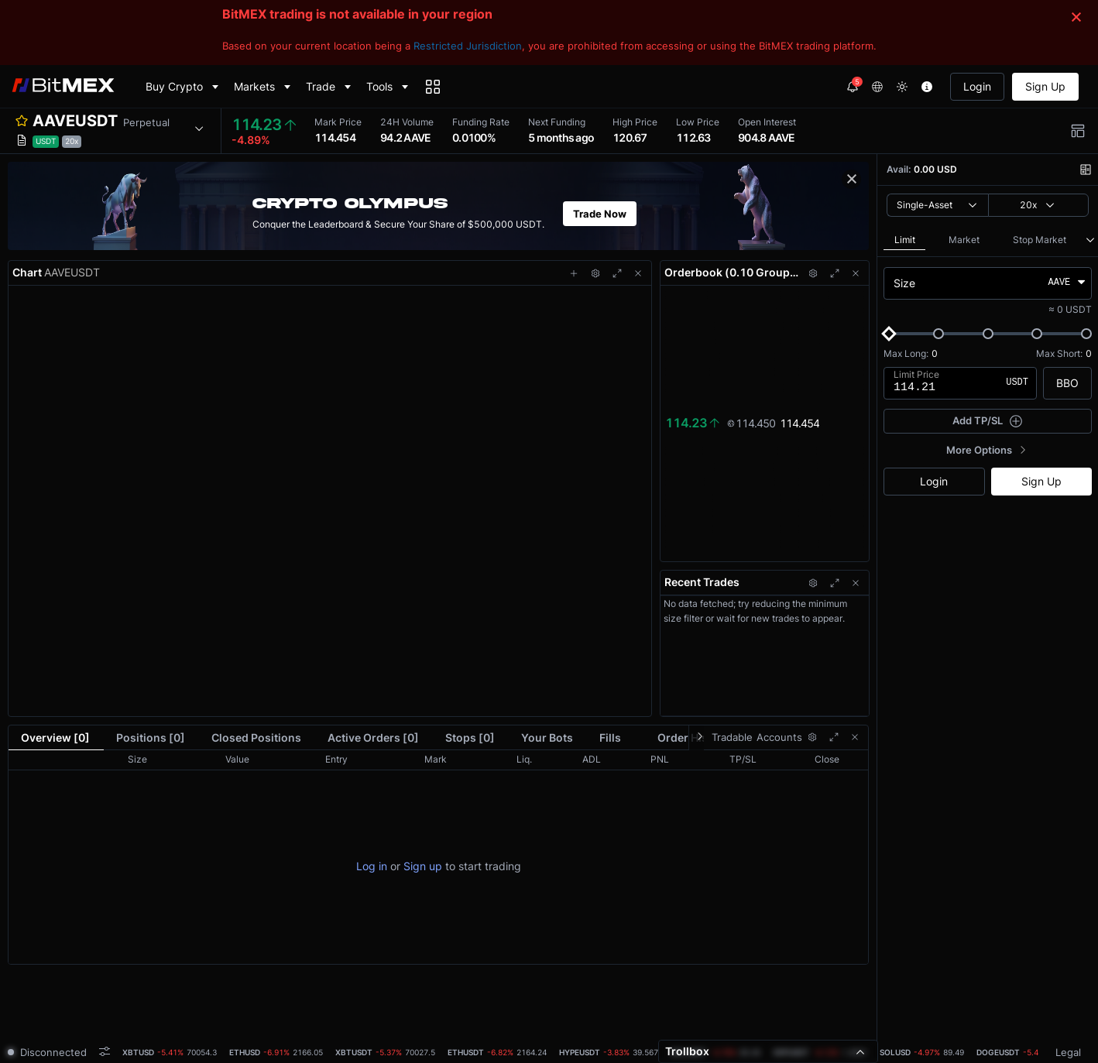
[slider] (889, 333)
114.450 (750, 422)
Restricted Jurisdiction (467, 45)
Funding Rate (481, 122)
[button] (105, 130)
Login (977, 87)
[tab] (169, 1052)
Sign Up (1045, 87)
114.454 (799, 422)
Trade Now (599, 213)
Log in (371, 866)
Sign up (422, 866)
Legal (1068, 1052)
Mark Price (338, 122)
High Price (634, 122)
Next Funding (556, 122)
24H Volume (407, 122)
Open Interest (767, 122)
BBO (1067, 383)
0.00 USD (935, 169)
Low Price (697, 122)
